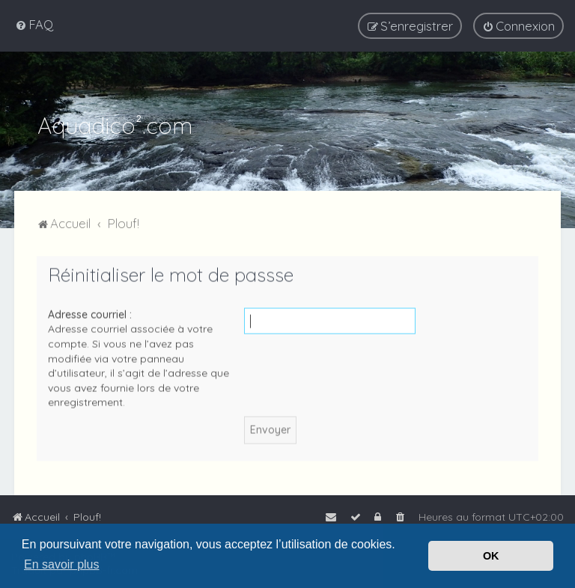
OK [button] (491, 556)
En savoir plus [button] (62, 564)
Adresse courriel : (90, 312)
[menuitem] (34, 24)
